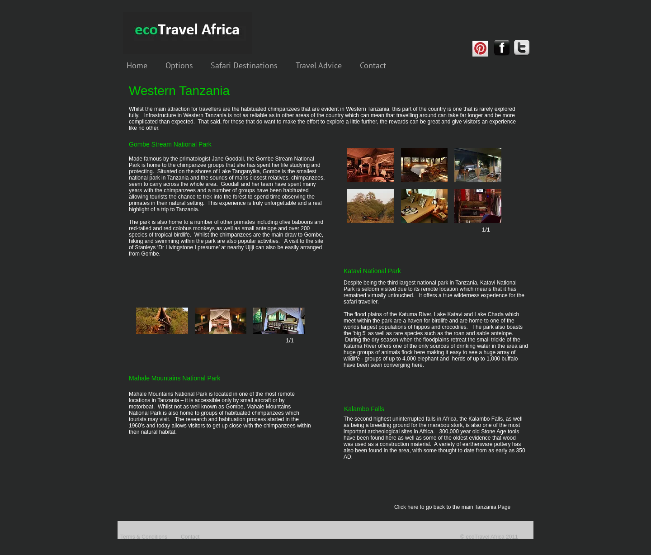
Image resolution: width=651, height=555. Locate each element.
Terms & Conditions (143, 537)
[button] (370, 165)
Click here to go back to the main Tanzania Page (452, 507)
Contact (190, 537)
